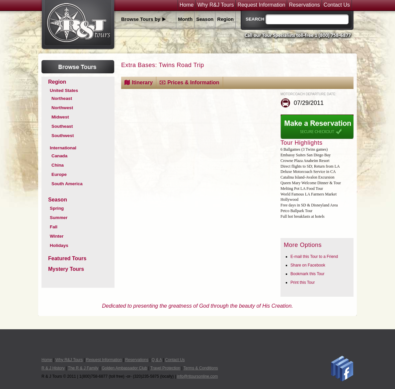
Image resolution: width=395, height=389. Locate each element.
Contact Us (337, 5)
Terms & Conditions (201, 368)
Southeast (62, 126)
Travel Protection (165, 368)
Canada (59, 155)
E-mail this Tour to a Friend (314, 256)
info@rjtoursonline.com (197, 376)
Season (204, 19)
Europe (59, 174)
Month (185, 19)
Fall (53, 226)
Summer (58, 217)
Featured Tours (67, 258)
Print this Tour (302, 282)
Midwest (60, 117)
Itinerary (142, 82)
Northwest (62, 107)
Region (225, 19)
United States (64, 90)
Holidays (59, 245)
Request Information (261, 5)
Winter (56, 236)
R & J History (53, 368)
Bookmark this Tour (307, 274)
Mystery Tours (66, 269)
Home (187, 5)
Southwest (62, 135)
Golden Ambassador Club (124, 368)
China (57, 165)
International (63, 147)
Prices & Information (193, 82)
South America (67, 183)
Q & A (157, 359)
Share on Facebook (307, 265)
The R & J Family (83, 368)
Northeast (61, 98)
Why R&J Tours (215, 5)
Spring (57, 208)
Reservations (304, 5)
